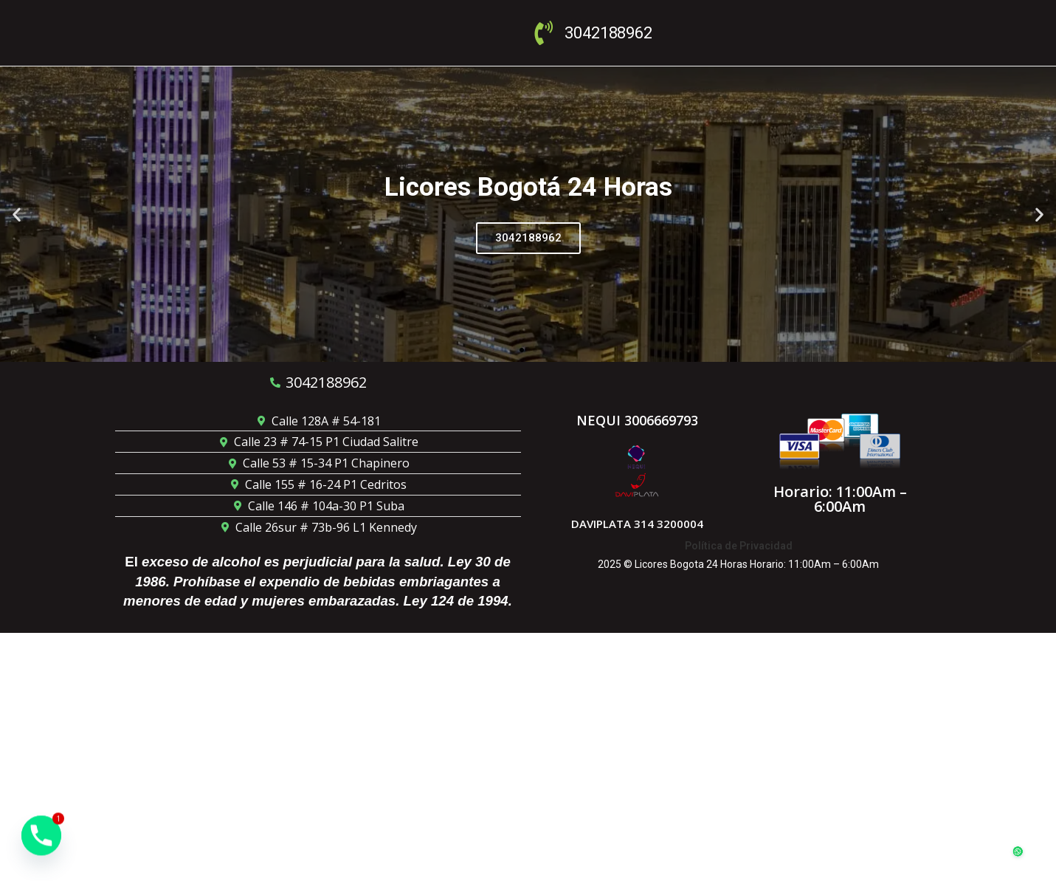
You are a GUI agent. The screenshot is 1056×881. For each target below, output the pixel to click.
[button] (16, 214)
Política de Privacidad (739, 546)
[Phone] (41, 843)
